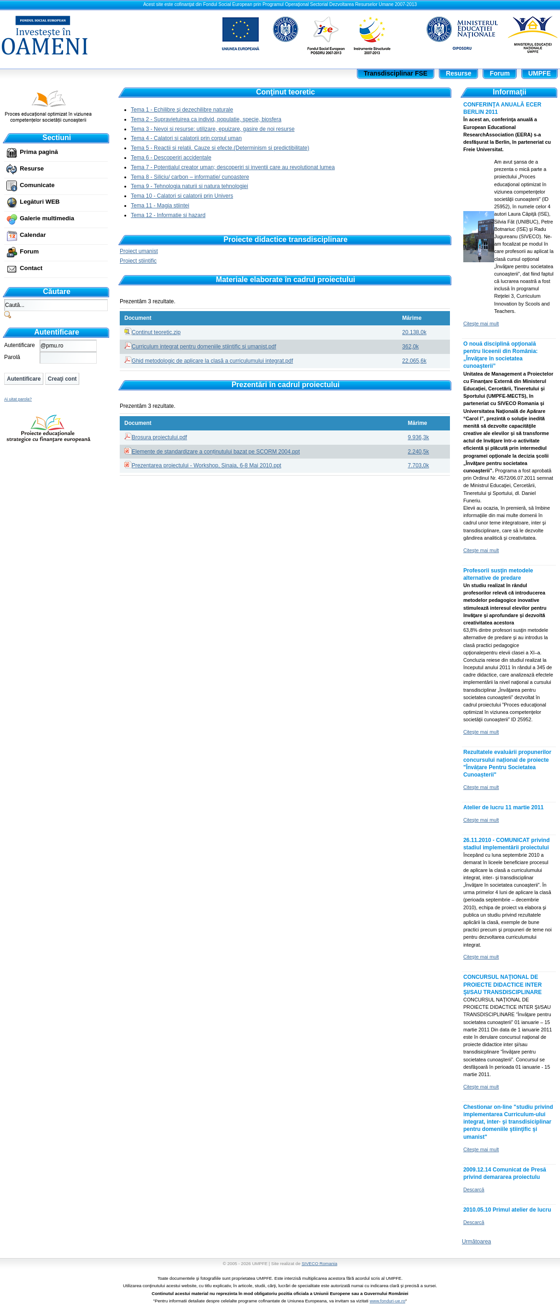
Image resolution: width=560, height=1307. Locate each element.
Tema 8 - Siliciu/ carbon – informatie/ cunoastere (190, 177)
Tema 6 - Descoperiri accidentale (171, 157)
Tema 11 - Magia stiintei (160, 205)
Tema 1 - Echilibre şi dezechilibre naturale (182, 109)
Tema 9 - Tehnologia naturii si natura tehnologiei (189, 186)
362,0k (410, 346)
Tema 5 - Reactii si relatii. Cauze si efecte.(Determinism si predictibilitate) (220, 148)
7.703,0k (418, 465)
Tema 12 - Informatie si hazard (168, 215)
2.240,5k (418, 451)
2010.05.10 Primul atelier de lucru (507, 1210)
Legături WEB (39, 201)
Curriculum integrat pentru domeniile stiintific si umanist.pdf (204, 346)
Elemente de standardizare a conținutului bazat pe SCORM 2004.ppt (216, 451)
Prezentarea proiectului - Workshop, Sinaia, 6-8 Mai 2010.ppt (206, 465)
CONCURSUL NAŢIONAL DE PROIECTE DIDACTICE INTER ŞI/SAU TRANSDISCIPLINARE (502, 984)
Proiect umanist (139, 251)
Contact (31, 268)
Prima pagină (39, 151)
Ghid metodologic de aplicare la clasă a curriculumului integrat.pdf (212, 361)
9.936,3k (418, 437)
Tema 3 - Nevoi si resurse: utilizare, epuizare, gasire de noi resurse (213, 129)
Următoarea (476, 1241)
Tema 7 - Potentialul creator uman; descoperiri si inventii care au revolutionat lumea (233, 167)
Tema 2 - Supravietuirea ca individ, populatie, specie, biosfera (206, 119)
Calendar (33, 234)
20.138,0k (414, 332)
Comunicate (37, 185)
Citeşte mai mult (481, 323)
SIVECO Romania (319, 1263)
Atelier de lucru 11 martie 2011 (503, 807)
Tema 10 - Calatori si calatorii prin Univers (182, 196)
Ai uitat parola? (18, 399)
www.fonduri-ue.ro (387, 1300)
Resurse (32, 168)
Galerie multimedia (47, 218)
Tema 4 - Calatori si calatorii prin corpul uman (186, 138)
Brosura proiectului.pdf (159, 437)
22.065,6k (414, 361)
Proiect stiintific (138, 261)
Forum (29, 251)
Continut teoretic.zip (156, 332)
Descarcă (473, 1189)
